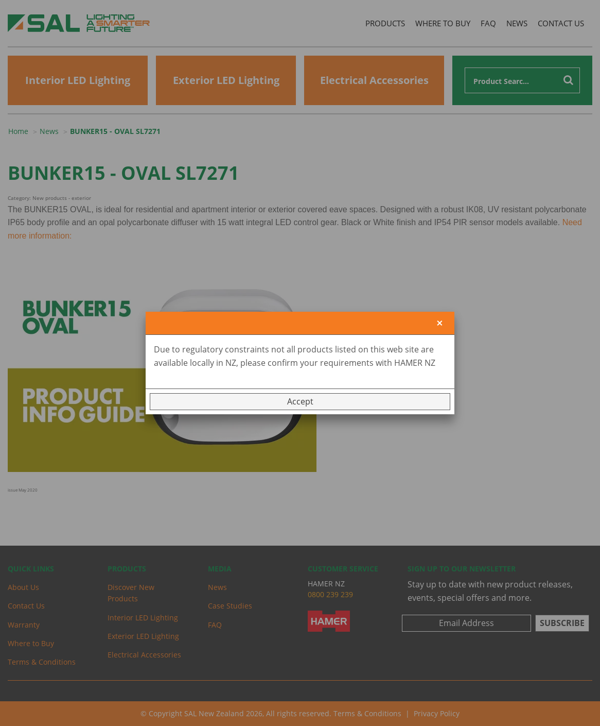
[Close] (439, 323)
